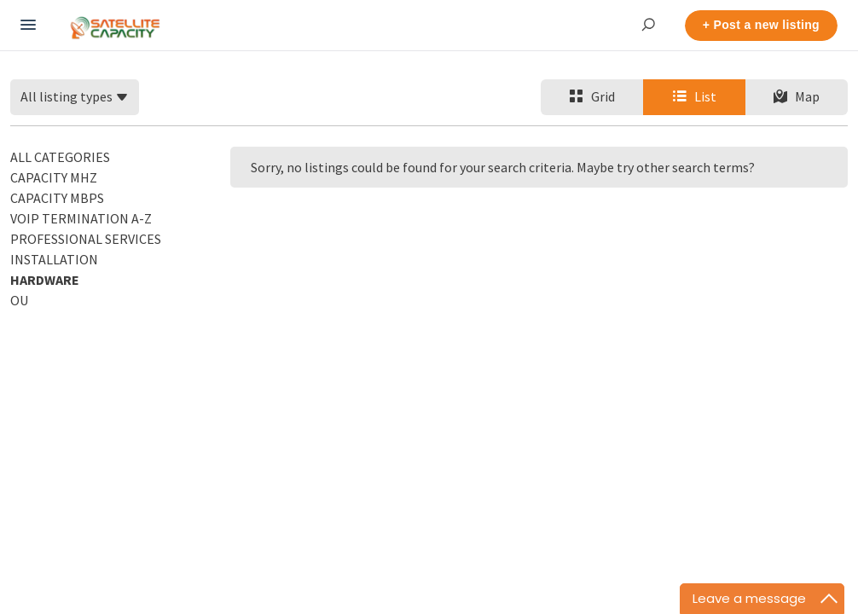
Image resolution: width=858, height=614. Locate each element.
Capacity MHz (53, 177)
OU (19, 300)
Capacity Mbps (57, 197)
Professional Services (85, 238)
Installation (54, 259)
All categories (60, 156)
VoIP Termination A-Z (81, 218)
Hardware (44, 279)
